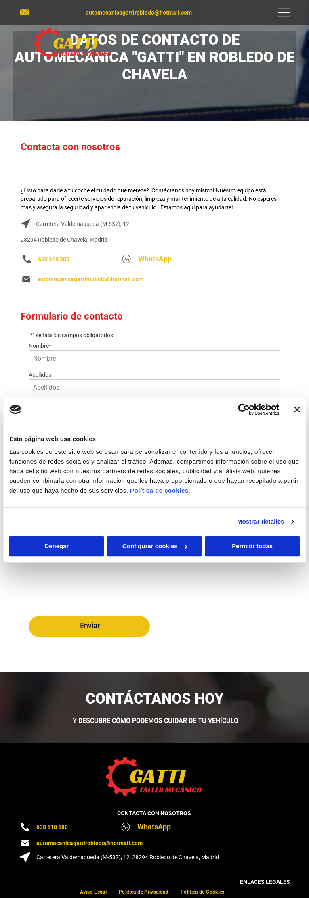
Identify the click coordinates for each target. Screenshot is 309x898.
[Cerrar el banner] (297, 409)
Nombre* (40, 345)
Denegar (56, 546)
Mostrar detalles (260, 521)
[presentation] (62, 579)
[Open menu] (284, 12)
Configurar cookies (154, 546)
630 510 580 (53, 259)
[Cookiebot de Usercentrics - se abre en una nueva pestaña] (243, 409)
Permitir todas (252, 546)
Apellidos (40, 375)
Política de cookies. (160, 490)
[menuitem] (93, 891)
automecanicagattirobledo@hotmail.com (139, 12)
